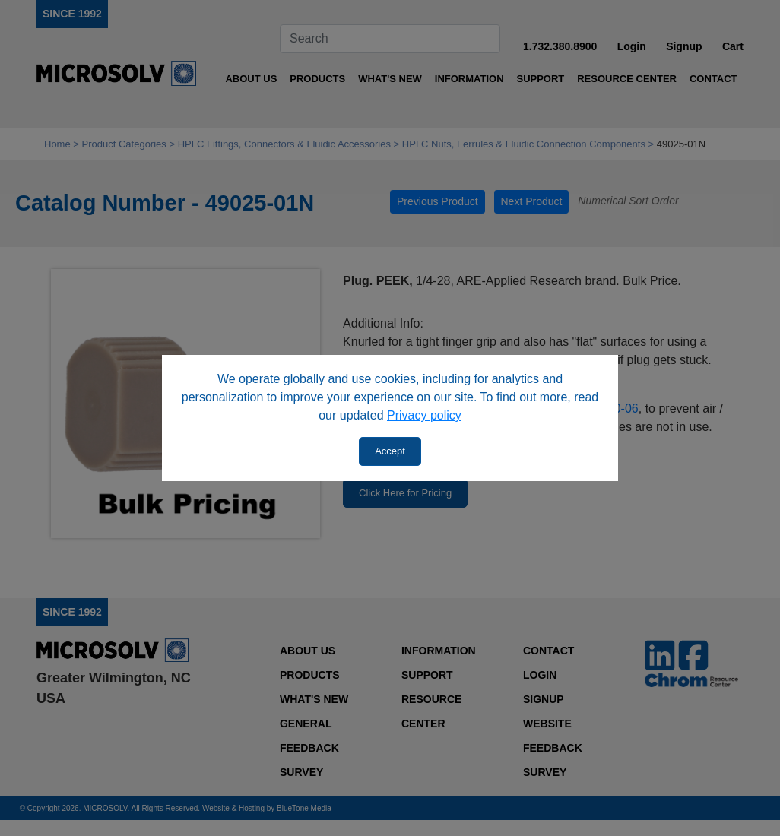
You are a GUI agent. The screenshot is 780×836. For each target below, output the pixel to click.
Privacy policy (424, 415)
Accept (390, 451)
